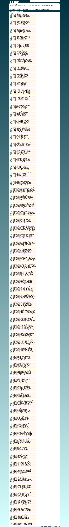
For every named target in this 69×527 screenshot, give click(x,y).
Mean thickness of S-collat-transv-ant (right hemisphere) (23, 298)
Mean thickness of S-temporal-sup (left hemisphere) (22, 350)
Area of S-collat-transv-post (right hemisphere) (21, 130)
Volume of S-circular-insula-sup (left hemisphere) (22, 465)
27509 (11, 428)
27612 (11, 158)
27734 (11, 436)
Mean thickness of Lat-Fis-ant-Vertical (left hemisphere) (23, 274)
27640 (11, 222)
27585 (11, 93)
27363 (11, 92)
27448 (11, 288)
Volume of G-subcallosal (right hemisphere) (21, 427)
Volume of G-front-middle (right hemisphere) (21, 390)
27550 (11, 523)
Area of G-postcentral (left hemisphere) (20, 76)
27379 (11, 129)
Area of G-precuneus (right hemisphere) (20, 82)
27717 (11, 404)
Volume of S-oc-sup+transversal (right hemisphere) (22, 487)
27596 (11, 119)
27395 (11, 166)
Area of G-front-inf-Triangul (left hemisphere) (21, 46)
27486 (11, 378)
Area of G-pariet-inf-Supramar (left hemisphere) (21, 71)
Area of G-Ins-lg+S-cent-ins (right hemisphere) (21, 33)
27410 (11, 189)
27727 (11, 420)
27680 (11, 312)
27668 (11, 284)
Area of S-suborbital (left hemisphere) (20, 173)
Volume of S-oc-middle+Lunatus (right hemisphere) (22, 485)
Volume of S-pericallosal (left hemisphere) (20, 504)
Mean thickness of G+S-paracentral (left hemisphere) (23, 196)
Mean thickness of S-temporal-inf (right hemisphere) (22, 349)
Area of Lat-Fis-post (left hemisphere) (20, 106)
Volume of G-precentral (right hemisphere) (21, 420)
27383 (11, 138)
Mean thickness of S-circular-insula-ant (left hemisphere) (23, 290)
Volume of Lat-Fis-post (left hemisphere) (20, 447)
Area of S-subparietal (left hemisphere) (20, 175)
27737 (11, 443)
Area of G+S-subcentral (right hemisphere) (21, 29)
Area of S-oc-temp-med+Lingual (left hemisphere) (22, 150)
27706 (11, 360)
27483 (11, 357)
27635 (11, 211)
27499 (11, 401)
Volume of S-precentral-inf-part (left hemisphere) (22, 509)
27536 (11, 488)
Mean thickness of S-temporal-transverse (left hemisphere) (24, 352)
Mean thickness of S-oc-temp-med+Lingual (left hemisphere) (24, 320)
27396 (11, 168)
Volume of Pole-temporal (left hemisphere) (21, 451)
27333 (11, 30)
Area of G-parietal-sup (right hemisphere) (20, 75)
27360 (11, 85)
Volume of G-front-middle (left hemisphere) (21, 389)
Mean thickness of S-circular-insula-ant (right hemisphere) (23, 291)
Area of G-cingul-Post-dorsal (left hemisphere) (21, 35)
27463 (11, 320)
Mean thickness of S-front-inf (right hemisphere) (22, 303)
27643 (11, 234)
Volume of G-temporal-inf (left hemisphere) (21, 438)
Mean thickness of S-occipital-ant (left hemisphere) (22, 322)
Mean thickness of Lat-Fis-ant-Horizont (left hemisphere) (23, 272)
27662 (11, 271)
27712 (11, 388)
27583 (11, 89)
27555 (11, 31)
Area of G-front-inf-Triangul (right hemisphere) (21, 47)
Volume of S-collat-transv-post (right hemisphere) (22, 471)
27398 (11, 173)
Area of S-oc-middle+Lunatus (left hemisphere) (21, 143)
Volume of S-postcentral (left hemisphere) (20, 507)
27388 (11, 147)
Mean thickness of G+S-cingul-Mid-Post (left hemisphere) (23, 189)
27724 (11, 413)
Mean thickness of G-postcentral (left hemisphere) (22, 246)
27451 (11, 295)
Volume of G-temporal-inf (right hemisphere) (21, 439)
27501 (11, 410)
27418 (11, 221)
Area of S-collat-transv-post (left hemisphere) (21, 129)
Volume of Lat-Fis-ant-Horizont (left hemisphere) (22, 442)
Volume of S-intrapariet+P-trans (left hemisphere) (22, 481)
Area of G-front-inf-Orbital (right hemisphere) (21, 45)
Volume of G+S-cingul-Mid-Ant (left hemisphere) (22, 357)
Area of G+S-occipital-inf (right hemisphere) (21, 24)
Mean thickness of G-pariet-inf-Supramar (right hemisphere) (24, 243)
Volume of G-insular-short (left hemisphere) (21, 394)
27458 (11, 311)
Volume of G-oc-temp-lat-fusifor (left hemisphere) (22, 396)
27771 (11, 522)
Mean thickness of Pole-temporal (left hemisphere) (22, 281)
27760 (11, 499)
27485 (11, 375)
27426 (11, 237)
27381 (11, 134)
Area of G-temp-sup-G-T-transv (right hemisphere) (22, 89)
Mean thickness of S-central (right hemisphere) (21, 287)
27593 (11, 112)
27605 (11, 139)
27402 (11, 182)
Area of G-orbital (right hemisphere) (19, 68)
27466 (11, 325)
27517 (11, 447)
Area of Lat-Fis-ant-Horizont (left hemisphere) (21, 101)
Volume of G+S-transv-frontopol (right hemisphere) (22, 372)
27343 (11, 48)
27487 (11, 380)
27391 (11, 159)
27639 (11, 220)
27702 (11, 370)
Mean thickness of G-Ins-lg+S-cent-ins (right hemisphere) (23, 204)
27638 (11, 218)
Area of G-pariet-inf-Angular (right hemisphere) (21, 70)
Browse (36, 1)
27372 (11, 113)
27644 (11, 236)
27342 (11, 46)
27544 (11, 509)
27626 (11, 195)
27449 (11, 290)
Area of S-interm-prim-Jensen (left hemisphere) (21, 138)
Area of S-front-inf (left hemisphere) (19, 131)
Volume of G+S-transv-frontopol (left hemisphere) (22, 371)
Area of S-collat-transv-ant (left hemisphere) (21, 127)
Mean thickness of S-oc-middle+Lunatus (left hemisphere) (23, 313)
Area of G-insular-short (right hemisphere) (20, 54)
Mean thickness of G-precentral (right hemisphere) (22, 250)
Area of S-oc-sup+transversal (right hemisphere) (22, 146)
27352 (11, 67)
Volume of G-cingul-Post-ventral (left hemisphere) (22, 378)
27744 (11, 459)
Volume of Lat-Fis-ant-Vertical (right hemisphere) (22, 446)
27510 (11, 431)
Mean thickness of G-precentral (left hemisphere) (22, 249)
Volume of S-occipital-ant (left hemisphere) (21, 493)
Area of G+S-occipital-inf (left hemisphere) (21, 23)
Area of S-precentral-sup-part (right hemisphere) (22, 172)
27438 (11, 265)
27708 (11, 379)
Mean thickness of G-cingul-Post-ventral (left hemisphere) (23, 207)
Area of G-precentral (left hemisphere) (20, 78)
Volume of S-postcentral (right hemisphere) (21, 508)
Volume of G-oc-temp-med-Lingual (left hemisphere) (22, 398)
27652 (11, 248)
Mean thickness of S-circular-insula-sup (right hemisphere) (24, 296)
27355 (11, 74)
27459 (11, 313)
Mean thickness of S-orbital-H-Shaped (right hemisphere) (23, 326)
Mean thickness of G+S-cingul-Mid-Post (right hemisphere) (24, 190)
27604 (11, 137)
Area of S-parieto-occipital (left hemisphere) (21, 161)
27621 (11, 176)
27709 (11, 381)
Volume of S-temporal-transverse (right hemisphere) (22, 524)
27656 (11, 257)
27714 (11, 393)
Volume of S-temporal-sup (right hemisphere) (21, 522)
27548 (11, 518)
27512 (11, 435)
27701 (11, 367)
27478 (11, 364)
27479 (11, 366)
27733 (11, 434)
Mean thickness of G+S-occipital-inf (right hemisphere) (23, 195)
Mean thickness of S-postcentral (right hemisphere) (22, 337)
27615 (11, 162)
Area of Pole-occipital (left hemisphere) (20, 108)
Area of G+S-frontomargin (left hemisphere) (21, 21)
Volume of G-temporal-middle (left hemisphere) (21, 440)
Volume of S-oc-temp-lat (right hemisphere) (21, 489)
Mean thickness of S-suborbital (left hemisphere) (22, 343)
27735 (11, 439)
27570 (11, 66)
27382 (11, 136)
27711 (11, 386)
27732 (11, 432)
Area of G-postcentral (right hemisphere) (20, 77)
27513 (11, 438)
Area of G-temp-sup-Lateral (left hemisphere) (21, 90)
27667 (11, 282)
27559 (11, 36)
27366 (11, 99)
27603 (11, 135)
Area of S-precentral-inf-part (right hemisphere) (21, 169)
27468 (11, 334)
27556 (11, 15)
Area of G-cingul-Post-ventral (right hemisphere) (22, 38)
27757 (11, 494)
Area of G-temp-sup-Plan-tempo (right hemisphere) (22, 96)
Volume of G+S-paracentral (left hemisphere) (21, 366)
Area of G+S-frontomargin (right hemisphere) (21, 22)
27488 (11, 382)
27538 (11, 497)
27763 (11, 503)
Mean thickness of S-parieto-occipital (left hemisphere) (23, 332)
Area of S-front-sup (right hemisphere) (20, 137)
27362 (11, 90)
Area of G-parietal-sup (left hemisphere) (20, 74)
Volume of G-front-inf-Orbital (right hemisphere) (21, 386)
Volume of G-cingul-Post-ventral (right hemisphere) (22, 379)
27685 (11, 321)
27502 (11, 412)
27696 (11, 349)
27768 (11, 515)
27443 (11, 276)
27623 (11, 181)
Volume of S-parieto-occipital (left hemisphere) (21, 502)
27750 (11, 473)
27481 (11, 371)
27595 (11, 116)
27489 (11, 385)
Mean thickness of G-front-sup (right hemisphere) (22, 222)
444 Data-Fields (12, 11)
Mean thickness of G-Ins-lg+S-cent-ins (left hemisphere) (23, 203)
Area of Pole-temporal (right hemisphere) (20, 112)
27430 (11, 246)
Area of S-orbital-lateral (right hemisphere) (21, 158)
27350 (11, 58)
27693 (11, 342)
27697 (11, 351)
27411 (11, 205)
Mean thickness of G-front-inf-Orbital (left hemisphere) (23, 214)
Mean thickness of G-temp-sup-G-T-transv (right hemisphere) (24, 259)
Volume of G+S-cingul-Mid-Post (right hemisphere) (22, 360)
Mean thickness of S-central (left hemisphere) (21, 286)
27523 (11, 461)
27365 (11, 97)
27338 (11, 37)
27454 (11, 302)
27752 (11, 478)
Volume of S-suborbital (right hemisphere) (20, 515)
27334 (11, 14)
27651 (11, 245)
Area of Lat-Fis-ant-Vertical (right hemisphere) (21, 105)
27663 (11, 273)
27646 (11, 229)
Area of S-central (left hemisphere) (19, 115)
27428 (11, 242)
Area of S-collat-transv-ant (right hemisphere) (21, 128)
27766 (11, 510)
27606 (11, 142)
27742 (11, 455)
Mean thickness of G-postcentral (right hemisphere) (22, 248)
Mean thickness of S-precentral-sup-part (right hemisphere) (24, 342)
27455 (11, 304)
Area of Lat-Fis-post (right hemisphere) (20, 107)
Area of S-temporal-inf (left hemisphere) (20, 177)
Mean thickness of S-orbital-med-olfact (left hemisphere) (23, 329)
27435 (11, 258)
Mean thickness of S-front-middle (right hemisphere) (22, 305)
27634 (11, 208)
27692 (11, 340)
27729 (11, 425)
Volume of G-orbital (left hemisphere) (20, 408)
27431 (11, 249)
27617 (11, 167)
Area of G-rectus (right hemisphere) (19, 84)
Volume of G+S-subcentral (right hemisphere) (21, 370)
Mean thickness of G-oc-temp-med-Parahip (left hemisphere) (24, 230)
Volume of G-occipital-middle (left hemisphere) (21, 403)
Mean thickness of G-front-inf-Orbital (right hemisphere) (23, 215)
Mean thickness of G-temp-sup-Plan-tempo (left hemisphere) (24, 265)
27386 (11, 145)
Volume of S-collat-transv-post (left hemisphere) (22, 470)
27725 (11, 416)
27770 (11, 519)
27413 (11, 210)
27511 (11, 433)
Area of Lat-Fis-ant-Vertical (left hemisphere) (21, 104)
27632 (11, 190)
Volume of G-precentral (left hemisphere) (20, 419)
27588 (11, 100)
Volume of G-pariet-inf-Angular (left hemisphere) (22, 410)
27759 (11, 492)
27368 (11, 104)
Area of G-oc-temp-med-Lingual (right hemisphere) (22, 59)
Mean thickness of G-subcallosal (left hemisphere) (22, 256)
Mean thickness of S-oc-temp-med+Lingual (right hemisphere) (24, 321)
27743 (11, 457)
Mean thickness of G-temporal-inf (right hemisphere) (22, 268)
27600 (11, 128)
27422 (11, 235)
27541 (11, 502)
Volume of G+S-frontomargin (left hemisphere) (21, 362)
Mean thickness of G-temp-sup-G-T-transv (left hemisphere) (24, 258)
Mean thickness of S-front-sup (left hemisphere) (22, 306)
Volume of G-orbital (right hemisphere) (20, 409)
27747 (11, 466)
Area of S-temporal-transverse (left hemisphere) (22, 182)
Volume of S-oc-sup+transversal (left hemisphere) (22, 486)
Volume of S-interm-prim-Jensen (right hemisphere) (22, 480)
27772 (11, 524)
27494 (11, 394)
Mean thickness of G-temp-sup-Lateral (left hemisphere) (23, 260)
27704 (11, 356)
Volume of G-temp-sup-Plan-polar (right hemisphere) (22, 434)
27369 (11, 106)
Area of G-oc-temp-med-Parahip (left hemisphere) (22, 60)
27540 (11, 495)
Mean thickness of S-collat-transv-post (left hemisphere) (23, 299)
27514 (11, 440)
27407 (11, 200)
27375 (11, 120)
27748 (11, 469)
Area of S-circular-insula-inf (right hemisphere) (21, 123)
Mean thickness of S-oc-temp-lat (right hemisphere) (22, 319)
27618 (11, 169)
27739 (11, 448)
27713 (11, 390)
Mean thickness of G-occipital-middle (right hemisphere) (23, 234)
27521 (11, 456)
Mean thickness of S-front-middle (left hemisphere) (22, 304)
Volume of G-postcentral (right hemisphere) (21, 418)
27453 (11, 299)
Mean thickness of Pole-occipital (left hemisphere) (22, 279)
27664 (11, 275)
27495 (11, 403)
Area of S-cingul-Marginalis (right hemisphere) (21, 119)
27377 (11, 124)
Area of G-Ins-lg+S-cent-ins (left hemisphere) (21, 32)
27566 (11, 52)
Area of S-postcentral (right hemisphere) (20, 167)
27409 (11, 187)
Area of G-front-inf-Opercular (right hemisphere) (22, 43)
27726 (11, 418)
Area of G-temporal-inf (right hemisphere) (20, 98)
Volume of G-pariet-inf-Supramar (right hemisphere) (22, 413)
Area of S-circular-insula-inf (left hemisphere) (21, 122)
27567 (11, 33)
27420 (11, 223)
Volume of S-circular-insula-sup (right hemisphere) (22, 466)
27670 (11, 289)
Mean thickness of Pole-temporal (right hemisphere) (22, 282)
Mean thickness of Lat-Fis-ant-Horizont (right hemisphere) (23, 273)
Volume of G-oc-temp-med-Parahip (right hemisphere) (23, 402)
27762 (11, 496)
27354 (11, 71)
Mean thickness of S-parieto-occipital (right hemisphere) (23, 333)
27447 (11, 286)
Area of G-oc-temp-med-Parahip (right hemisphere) (22, 61)
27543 (11, 507)
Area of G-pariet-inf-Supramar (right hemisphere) (22, 73)
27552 (11, 24)
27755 (11, 485)
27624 (11, 183)
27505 (11, 419)
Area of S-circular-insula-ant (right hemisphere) (21, 121)
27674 (11, 298)
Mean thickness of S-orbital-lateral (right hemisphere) (23, 328)
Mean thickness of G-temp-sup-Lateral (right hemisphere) (23, 261)
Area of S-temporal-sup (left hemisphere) (20, 180)
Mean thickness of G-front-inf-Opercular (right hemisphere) (24, 213)
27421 (11, 233)
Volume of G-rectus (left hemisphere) (20, 424)
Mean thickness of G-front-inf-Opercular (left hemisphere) (23, 212)
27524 (11, 463)
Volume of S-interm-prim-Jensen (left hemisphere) (22, 479)
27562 (11, 43)
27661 (11, 268)
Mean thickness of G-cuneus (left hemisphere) (21, 210)
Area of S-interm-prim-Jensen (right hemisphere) (22, 139)
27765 (11, 508)
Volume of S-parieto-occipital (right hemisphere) (22, 503)
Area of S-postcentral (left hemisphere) (20, 166)
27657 (11, 259)
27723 (11, 411)
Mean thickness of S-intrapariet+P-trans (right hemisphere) (24, 312)
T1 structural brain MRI (41, 5)
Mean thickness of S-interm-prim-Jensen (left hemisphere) (23, 309)
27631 (11, 188)
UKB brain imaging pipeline (31, 5)
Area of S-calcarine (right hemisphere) (20, 114)
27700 (11, 365)
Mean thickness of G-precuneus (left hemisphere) (22, 251)
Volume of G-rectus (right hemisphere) (20, 425)
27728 (11, 423)
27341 (11, 44)
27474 (11, 348)
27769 (11, 517)
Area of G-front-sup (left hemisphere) (20, 51)
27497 (11, 396)
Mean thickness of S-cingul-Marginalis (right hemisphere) (23, 289)
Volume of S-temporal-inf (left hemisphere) (21, 518)
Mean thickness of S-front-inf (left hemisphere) (21, 302)
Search (40, 1)
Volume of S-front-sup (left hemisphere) (20, 477)
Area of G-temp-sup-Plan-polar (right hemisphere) (22, 93)
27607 (11, 144)
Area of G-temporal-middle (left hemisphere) (21, 99)
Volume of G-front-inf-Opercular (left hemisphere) (22, 382)
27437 (11, 263)
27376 (11, 122)
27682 (11, 317)
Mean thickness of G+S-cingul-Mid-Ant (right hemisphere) (23, 188)
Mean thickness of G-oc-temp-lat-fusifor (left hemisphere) (23, 226)
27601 (11, 130)
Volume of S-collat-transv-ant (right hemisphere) (22, 469)
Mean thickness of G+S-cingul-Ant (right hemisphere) (23, 185)
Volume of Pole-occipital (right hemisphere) (21, 450)
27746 (11, 464)
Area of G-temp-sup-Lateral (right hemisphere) (21, 91)
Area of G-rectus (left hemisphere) (19, 83)
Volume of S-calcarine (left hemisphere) (20, 454)
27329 (11, 21)
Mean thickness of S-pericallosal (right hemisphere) (22, 335)
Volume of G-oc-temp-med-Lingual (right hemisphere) (23, 400)
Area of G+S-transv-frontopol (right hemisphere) (22, 31)
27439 (11, 267)
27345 (11, 32)
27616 (11, 165)
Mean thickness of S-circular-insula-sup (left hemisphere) (23, 295)
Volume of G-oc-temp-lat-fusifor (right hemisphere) (22, 397)
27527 (11, 470)
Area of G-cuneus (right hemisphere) (20, 40)
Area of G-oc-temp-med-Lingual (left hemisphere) (22, 58)
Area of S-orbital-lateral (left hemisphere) (20, 157)
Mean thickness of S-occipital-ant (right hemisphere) (22, 324)
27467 (11, 332)
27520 (11, 454)
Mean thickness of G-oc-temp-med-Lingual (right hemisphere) (24, 229)
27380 (11, 131)
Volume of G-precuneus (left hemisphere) (20, 421)
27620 (11, 174)
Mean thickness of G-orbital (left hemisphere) (21, 237)
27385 (11, 143)
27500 (11, 408)
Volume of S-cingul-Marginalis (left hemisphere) (21, 458)
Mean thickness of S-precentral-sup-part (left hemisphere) (23, 341)
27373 (11, 115)
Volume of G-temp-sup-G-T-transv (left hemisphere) (22, 428)
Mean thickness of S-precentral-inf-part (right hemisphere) (23, 340)
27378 (11, 127)
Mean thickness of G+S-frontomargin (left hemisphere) (23, 191)
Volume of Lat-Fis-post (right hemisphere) (20, 448)
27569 (11, 63)
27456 (11, 306)
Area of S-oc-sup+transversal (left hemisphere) (21, 145)
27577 (11, 75)
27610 (11, 149)
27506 (11, 421)
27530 (11, 477)
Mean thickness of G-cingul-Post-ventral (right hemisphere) (24, 208)
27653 (11, 250)
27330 (11, 23)
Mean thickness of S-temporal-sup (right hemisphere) (23, 351)
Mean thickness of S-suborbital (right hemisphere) (22, 344)
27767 (11, 512)
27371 (11, 111)
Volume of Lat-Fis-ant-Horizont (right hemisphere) (22, 443)
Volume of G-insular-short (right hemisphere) (21, 395)
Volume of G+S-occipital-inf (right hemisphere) (21, 365)
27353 (11, 69)
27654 (11, 252)
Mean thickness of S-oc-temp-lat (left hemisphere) (22, 318)
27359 (11, 83)
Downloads (48, 1)
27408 (11, 184)
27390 (11, 157)
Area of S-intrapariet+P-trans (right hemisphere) (22, 142)
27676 (11, 303)
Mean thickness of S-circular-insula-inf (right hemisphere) (23, 294)
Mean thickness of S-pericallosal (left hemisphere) (22, 334)
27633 (11, 206)
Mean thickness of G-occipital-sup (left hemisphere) (22, 235)
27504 (11, 417)
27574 (11, 68)
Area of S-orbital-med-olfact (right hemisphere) (21, 160)
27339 (11, 39)
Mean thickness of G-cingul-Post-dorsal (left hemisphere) (23, 205)
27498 (11, 398)
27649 (11, 241)
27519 (11, 451)
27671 (11, 291)
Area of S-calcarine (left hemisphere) (20, 113)
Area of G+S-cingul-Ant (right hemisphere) (21, 15)
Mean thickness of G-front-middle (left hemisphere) (22, 219)
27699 (11, 363)
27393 (11, 161)
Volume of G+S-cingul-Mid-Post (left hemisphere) (22, 359)
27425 (11, 230)
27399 (11, 175)
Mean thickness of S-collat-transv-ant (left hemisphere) (23, 297)
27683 (11, 324)
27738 (11, 446)
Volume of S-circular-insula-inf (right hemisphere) (22, 464)
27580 (11, 82)
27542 (11, 504)
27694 (11, 344)
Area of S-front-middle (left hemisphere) (20, 134)
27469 (11, 336)
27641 (11, 204)
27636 (11, 213)
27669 (11, 287)
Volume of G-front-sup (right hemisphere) (20, 393)
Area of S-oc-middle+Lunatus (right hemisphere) (22, 144)
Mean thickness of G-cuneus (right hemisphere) (22, 211)
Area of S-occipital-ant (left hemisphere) (20, 152)
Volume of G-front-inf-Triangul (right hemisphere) (22, 388)
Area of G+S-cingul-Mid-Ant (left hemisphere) (21, 16)
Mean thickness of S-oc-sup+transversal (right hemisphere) (24, 317)
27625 (11, 192)
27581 (11, 84)
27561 (11, 40)
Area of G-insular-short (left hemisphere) (20, 53)
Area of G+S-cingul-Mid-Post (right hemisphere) (22, 20)
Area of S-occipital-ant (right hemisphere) (20, 153)
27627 (11, 197)
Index (32, 1)
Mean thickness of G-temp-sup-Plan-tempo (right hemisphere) (24, 266)
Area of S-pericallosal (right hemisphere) (20, 165)
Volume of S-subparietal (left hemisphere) (20, 516)
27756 (11, 487)
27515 (11, 442)
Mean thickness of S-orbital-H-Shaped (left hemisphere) (23, 325)
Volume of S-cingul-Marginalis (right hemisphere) (22, 459)
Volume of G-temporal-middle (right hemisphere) (22, 441)
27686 (11, 328)
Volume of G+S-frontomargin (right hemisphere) (22, 363)
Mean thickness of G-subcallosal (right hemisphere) (22, 257)
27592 (11, 109)
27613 (11, 160)
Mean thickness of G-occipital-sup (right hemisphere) (22, 236)
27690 (11, 335)
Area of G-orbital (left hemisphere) (19, 67)
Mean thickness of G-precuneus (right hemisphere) (22, 252)
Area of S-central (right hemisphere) (19, 116)
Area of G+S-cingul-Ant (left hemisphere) (20, 14)
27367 (11, 101)
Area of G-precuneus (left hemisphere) (20, 81)
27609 (11, 153)
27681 (11, 314)
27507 (11, 424)
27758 (11, 489)
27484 (11, 359)
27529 (11, 474)
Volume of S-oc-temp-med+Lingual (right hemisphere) (23, 492)
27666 (11, 280)
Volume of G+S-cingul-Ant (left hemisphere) (21, 355)
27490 (11, 387)
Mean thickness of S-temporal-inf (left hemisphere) (22, 348)
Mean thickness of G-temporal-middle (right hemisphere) (23, 271)
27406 (11, 198)
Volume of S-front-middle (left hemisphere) (21, 474)
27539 (11, 500)
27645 (11, 227)
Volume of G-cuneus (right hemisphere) (20, 381)
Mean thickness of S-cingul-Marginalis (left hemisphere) (23, 288)
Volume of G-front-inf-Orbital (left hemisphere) (21, 385)
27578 (11, 77)
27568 (11, 54)
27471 (11, 341)
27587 (11, 98)
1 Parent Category (19, 11)
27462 (11, 318)
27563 (11, 45)
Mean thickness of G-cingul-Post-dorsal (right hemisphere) (24, 206)
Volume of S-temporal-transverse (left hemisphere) (22, 523)
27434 (11, 256)
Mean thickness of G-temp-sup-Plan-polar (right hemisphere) (24, 264)
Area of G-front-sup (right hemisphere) (20, 52)
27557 (11, 17)
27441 (11, 272)
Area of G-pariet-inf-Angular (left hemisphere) (21, 69)
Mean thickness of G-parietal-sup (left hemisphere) (22, 244)
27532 (11, 481)
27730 (11, 427)
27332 (11, 28)
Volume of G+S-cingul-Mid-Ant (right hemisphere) (22, 358)
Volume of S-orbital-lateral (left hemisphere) (21, 497)
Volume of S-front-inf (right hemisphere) (20, 473)
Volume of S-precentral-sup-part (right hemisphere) (22, 512)
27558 (11, 20)
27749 (11, 471)
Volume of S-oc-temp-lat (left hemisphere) (20, 488)
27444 (11, 279)
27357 (11, 78)
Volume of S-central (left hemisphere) (20, 456)
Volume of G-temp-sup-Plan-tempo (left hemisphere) (22, 435)
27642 (11, 225)
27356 (11, 76)
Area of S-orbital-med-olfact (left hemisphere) (21, 159)
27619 (11, 172)
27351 (11, 60)
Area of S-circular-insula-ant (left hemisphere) (21, 120)
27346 (11, 53)
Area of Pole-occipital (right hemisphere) (20, 109)
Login (53, 1)
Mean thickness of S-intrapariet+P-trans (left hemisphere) (23, 311)
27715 (11, 374)
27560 (11, 38)
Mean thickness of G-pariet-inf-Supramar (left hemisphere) (24, 242)
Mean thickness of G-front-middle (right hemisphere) (22, 220)
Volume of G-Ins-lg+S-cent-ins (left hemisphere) (22, 373)
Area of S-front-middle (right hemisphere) (20, 135)
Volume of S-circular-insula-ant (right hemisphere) (22, 462)
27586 (11, 96)
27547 (11, 516)
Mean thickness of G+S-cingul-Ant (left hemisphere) (22, 184)
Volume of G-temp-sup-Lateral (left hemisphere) (22, 431)
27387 (11, 152)
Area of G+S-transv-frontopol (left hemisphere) (21, 30)
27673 (11, 296)
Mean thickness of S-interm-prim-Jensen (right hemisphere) (24, 310)
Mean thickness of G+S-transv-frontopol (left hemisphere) (23, 200)
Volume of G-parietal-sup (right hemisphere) (21, 416)
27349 (11, 55)
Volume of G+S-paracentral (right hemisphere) (21, 367)
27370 (11, 108)
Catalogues (44, 1)
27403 (11, 191)
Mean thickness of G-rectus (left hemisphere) (21, 253)
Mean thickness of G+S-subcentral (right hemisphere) (23, 199)
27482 (11, 355)
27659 (11, 264)
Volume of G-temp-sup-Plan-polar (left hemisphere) (22, 433)
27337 (11, 35)
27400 (11, 177)
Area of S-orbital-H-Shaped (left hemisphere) (21, 154)
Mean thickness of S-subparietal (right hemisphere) (22, 347)
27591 (11, 107)
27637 (11, 215)
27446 (11, 283)
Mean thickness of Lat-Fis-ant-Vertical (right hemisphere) (23, 275)
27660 (11, 266)
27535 (11, 493)
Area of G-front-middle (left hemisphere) (20, 48)
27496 (11, 405)
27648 (11, 238)
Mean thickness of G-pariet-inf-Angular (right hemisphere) (23, 241)
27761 (11, 501)
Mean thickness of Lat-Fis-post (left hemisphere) (22, 276)
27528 (11, 472)
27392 (11, 154)
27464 (11, 327)
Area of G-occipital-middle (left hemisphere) (21, 62)
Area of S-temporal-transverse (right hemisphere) (22, 183)
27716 (11, 395)
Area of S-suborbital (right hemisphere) (20, 174)
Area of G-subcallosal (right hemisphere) (20, 86)
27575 (11, 70)
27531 (11, 479)
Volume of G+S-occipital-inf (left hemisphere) (21, 364)
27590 (11, 105)
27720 (11, 400)
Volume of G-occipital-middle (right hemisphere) (22, 404)
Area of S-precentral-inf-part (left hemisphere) (21, 168)
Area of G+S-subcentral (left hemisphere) (20, 28)
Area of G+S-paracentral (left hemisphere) (21, 25)
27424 (11, 228)
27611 (11, 151)
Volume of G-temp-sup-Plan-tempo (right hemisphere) (23, 436)
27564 (11, 47)
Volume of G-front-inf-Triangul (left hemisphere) (21, 387)
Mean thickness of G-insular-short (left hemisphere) (22, 223)
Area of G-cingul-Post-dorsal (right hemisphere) (21, 36)
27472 (11, 343)
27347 (11, 62)
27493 (11, 373)
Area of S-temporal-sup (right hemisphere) (21, 181)
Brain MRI (23, 5)
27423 (11, 226)
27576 (11, 73)
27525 (11, 465)
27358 (11, 81)
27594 (11, 114)
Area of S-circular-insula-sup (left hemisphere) (21, 124)
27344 (11, 51)
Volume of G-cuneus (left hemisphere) (20, 380)
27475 (11, 350)
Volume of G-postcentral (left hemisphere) (20, 417)
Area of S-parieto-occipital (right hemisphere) (21, 162)
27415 (11, 214)
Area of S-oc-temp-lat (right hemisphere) (20, 149)
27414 (11, 212)
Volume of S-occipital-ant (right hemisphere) (21, 494)
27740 (11, 450)
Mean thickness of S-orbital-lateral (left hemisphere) (22, 327)
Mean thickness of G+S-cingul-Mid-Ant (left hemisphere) (23, 187)
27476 (11, 352)
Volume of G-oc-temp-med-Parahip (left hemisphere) (22, 401)
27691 (11, 337)
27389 (11, 150)
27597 (11, 121)
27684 (11, 319)
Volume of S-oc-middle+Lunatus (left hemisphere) (22, 484)
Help (57, 1)
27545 (11, 511)
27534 (11, 486)
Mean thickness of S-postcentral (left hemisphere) (22, 336)
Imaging (19, 5)
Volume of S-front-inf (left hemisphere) (20, 472)
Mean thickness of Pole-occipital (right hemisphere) (22, 280)
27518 (11, 449)
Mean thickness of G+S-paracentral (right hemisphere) (23, 197)
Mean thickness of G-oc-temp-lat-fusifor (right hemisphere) (24, 227)
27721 (11, 402)
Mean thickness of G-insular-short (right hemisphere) (22, 225)
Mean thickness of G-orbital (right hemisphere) (21, 238)
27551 (11, 22)
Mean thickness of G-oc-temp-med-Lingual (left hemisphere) (24, 228)
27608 (11, 146)
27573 (11, 61)
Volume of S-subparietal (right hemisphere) (21, 517)
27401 (11, 180)
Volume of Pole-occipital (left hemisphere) (20, 449)
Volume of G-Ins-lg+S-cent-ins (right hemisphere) (22, 374)
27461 (11, 322)
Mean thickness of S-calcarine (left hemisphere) (22, 283)
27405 (11, 196)
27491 (11, 389)
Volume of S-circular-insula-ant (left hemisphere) (22, 461)
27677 (11, 305)
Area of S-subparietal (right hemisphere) (20, 176)
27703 (11, 372)
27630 (11, 185)
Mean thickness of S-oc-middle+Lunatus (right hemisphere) (24, 314)
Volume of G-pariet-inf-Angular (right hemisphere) (22, 411)
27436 (11, 260)
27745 (11, 462)
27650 (11, 243)
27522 (11, 458)
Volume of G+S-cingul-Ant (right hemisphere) (21, 356)
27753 (11, 480)
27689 (11, 333)
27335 (11, 16)
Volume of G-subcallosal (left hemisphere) (20, 426)
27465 (11, 329)
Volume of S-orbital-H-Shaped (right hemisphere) (22, 496)
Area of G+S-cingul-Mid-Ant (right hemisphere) (21, 17)
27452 (11, 297)
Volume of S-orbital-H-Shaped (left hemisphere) (22, 495)
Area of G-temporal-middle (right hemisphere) (21, 100)
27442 (11, 274)
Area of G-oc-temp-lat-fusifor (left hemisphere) (21, 55)
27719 (11, 397)
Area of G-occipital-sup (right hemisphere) (20, 66)
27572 (11, 59)
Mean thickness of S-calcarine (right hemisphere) (22, 284)
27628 (11, 199)
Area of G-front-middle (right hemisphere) (20, 50)
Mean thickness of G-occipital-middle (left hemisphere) (23, 233)
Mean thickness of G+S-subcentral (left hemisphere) (22, 198)
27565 (11, 50)
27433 (11, 253)
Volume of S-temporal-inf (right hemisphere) (21, 519)
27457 (11, 309)
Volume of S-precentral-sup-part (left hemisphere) (22, 511)
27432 (11, 251)
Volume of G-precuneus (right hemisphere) (21, 423)
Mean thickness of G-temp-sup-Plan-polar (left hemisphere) (24, 263)
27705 (11, 358)
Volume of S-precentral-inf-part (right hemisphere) (22, 510)
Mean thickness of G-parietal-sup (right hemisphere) (22, 245)
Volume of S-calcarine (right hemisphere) (20, 455)
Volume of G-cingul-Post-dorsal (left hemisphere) (22, 375)
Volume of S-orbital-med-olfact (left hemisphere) (22, 500)
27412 (11, 207)
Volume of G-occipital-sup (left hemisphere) (21, 405)
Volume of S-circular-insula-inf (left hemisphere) (22, 463)
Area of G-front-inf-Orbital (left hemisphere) (21, 44)
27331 (11, 25)
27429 (11, 244)
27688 (11, 326)
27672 (11, 294)
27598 (11, 123)
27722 (11, 409)
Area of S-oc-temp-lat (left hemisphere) (20, 147)
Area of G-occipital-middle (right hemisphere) (21, 63)
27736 (11, 441)
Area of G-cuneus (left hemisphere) (19, 39)
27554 (11, 29)
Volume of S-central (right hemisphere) (20, 457)
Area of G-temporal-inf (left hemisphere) (20, 97)
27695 (11, 347)
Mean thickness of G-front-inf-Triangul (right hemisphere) (23, 218)
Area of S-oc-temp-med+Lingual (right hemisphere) (22, 151)
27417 (11, 219)
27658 (11, 261)
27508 (11, 426)
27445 (11, 281)
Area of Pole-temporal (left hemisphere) (20, 111)
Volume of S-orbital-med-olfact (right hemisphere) (22, 501)
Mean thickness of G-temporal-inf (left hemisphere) (22, 267)
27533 (11, 484)
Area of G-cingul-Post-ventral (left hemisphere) (21, 37)
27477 (11, 362)
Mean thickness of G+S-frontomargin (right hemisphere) (23, 192)
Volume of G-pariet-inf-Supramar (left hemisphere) (22, 412)
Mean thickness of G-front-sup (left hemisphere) (22, 221)
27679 (11, 310)
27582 (11, 86)
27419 (11, 203)
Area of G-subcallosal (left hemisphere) (20, 85)
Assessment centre (13, 5)
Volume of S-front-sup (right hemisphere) (20, 478)
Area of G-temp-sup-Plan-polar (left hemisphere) (22, 92)
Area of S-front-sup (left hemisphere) (20, 136)
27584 (11, 91)
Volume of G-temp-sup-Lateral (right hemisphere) (22, 432)
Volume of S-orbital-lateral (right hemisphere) (21, 499)
